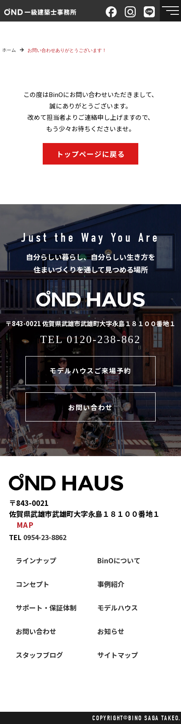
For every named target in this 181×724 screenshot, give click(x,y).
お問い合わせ (90, 407)
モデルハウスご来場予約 (90, 371)
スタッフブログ (39, 655)
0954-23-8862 (44, 537)
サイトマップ (117, 655)
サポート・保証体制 (46, 607)
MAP (25, 524)
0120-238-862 (103, 340)
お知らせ (110, 631)
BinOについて (118, 560)
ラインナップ (36, 560)
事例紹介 (110, 584)
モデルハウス (117, 607)
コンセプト (32, 584)
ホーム (9, 50)
